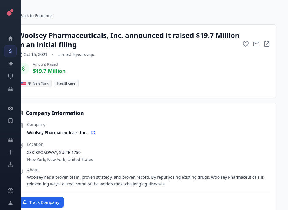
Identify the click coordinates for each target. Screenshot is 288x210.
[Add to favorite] (245, 44)
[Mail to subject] (256, 44)
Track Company (40, 202)
